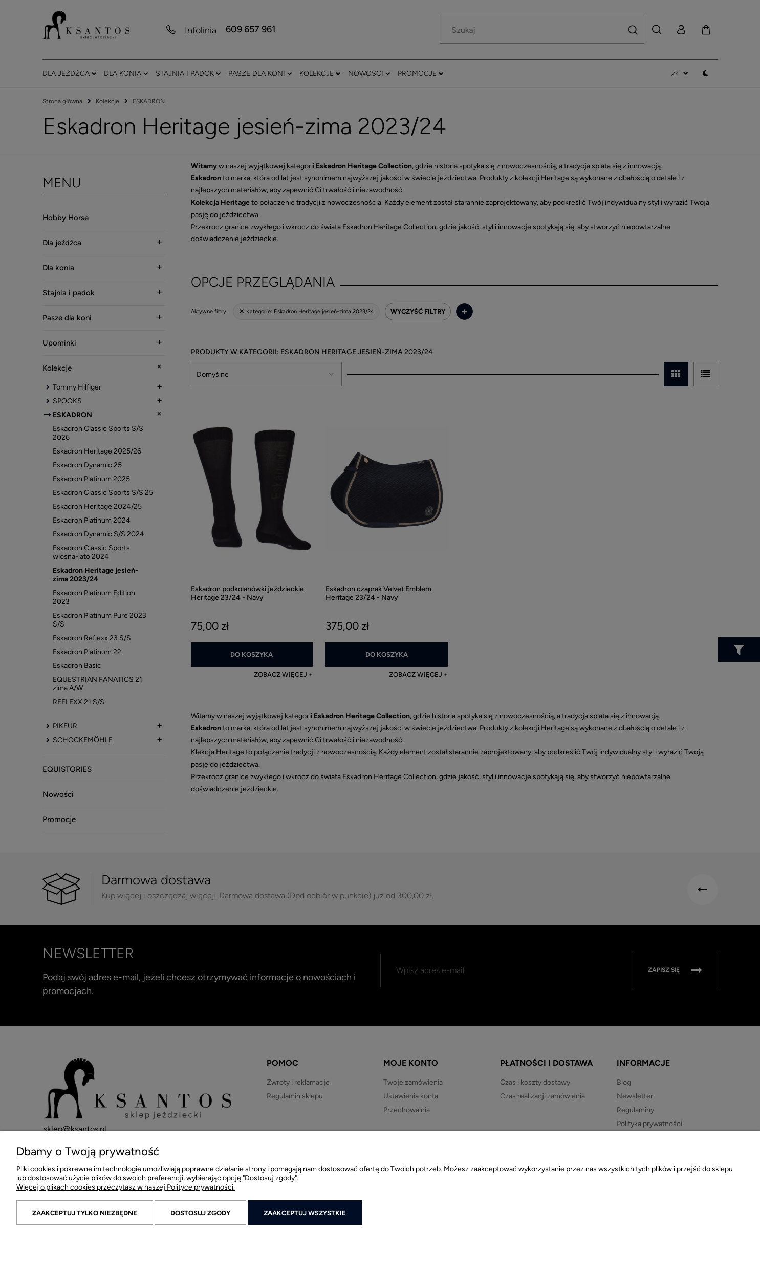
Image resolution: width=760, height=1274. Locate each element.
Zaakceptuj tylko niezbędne (84, 1213)
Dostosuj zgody (200, 1213)
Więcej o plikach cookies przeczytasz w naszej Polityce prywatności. (125, 1187)
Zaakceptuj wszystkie (305, 1213)
